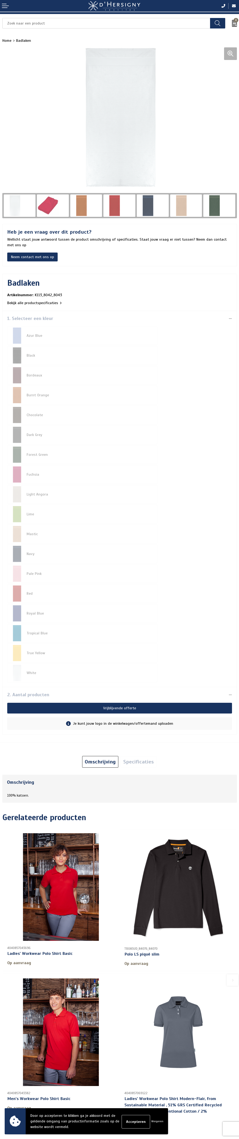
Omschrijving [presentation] (100, 583)
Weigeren (157, 1121)
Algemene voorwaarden (21, 1062)
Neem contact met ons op (32, 257)
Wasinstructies (134, 1031)
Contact (128, 986)
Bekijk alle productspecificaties (34, 303)
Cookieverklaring (15, 1070)
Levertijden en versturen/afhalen (149, 1008)
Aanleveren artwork (138, 1016)
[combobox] (106, 23)
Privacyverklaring (16, 1077)
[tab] (100, 583)
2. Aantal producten (28, 516)
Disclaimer (10, 1085)
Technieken (131, 1023)
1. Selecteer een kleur (30, 318)
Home (6, 40)
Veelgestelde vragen (138, 1001)
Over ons (129, 993)
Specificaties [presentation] (138, 583)
